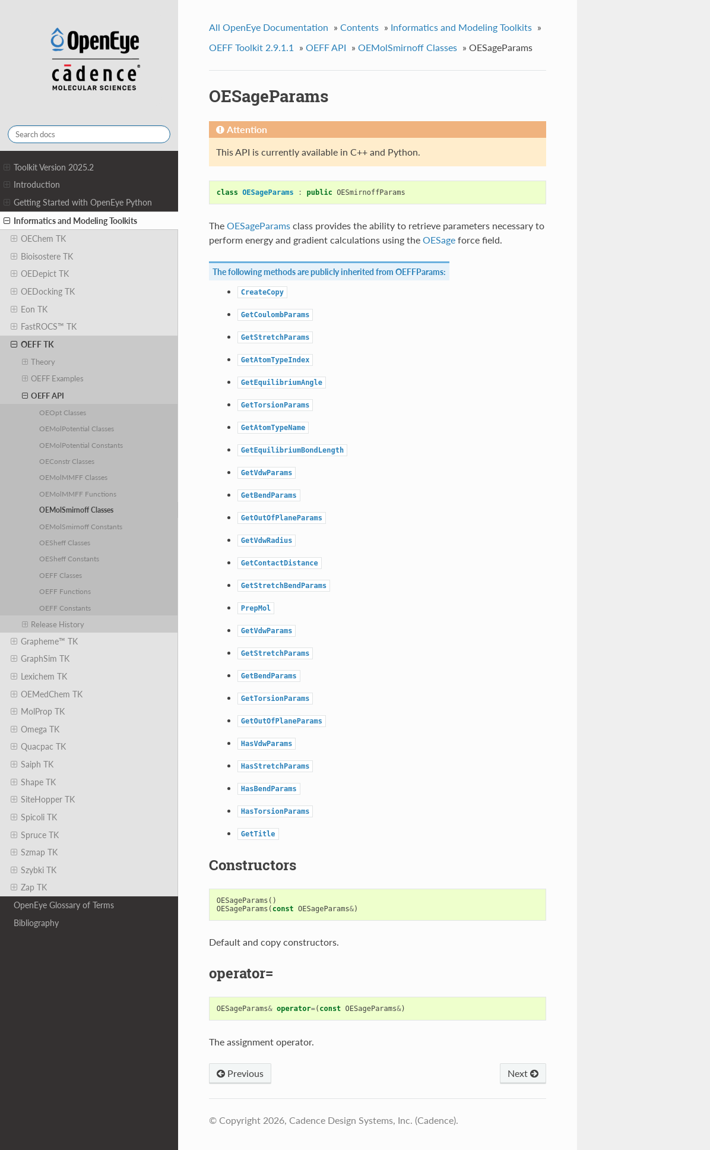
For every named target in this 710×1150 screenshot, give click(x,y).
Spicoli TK (34, 817)
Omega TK (35, 729)
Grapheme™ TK (44, 641)
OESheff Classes (64, 542)
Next (523, 1073)
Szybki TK (33, 870)
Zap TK (29, 887)
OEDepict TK (40, 273)
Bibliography (36, 923)
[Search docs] (89, 134)
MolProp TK (38, 711)
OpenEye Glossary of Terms (64, 905)
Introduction (32, 184)
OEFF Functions (65, 591)
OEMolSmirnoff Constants (80, 526)
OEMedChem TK (47, 694)
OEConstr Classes (66, 461)
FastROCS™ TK (44, 326)
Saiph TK (32, 764)
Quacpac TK (38, 746)
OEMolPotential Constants (81, 445)
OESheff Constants (69, 558)
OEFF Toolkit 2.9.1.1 (251, 47)
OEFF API (43, 395)
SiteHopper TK (43, 799)
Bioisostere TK (42, 256)
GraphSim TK (40, 658)
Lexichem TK (39, 676)
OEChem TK (38, 238)
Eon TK (29, 309)
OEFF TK (32, 344)
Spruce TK (35, 835)
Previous (240, 1073)
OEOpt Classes (62, 412)
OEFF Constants (65, 608)
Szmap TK (34, 852)
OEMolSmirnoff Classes (76, 510)
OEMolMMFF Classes (73, 477)
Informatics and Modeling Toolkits (70, 221)
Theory (39, 361)
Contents (359, 27)
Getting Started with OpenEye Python (78, 202)
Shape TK (33, 782)
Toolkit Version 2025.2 (49, 167)
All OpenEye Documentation (268, 27)
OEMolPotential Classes (76, 428)
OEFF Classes (60, 575)
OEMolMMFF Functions (77, 493)
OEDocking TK (43, 291)
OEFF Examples (53, 378)
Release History (53, 624)
